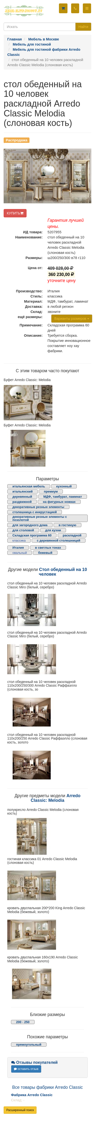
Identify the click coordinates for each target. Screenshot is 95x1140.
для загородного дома (30, 525)
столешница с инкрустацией (34, 512)
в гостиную (67, 525)
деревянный (22, 496)
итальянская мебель (28, 486)
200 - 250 (22, 1022)
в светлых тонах (48, 547)
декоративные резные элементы (38, 507)
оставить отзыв (26, 1069)
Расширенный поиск (20, 1110)
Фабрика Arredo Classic (32, 1095)
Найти (83, 27)
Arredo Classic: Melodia (55, 798)
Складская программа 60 (31, 535)
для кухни (53, 530)
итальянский (22, 491)
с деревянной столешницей (58, 540)
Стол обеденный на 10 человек (63, 572)
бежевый (45, 553)
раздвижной (22, 502)
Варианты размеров (71, 319)
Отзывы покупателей (34, 1062)
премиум (51, 491)
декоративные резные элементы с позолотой (39, 518)
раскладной (72, 535)
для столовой (23, 530)
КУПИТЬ (15, 213)
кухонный (64, 486)
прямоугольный (28, 1044)
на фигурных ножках (59, 502)
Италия (18, 547)
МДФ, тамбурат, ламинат (62, 496)
